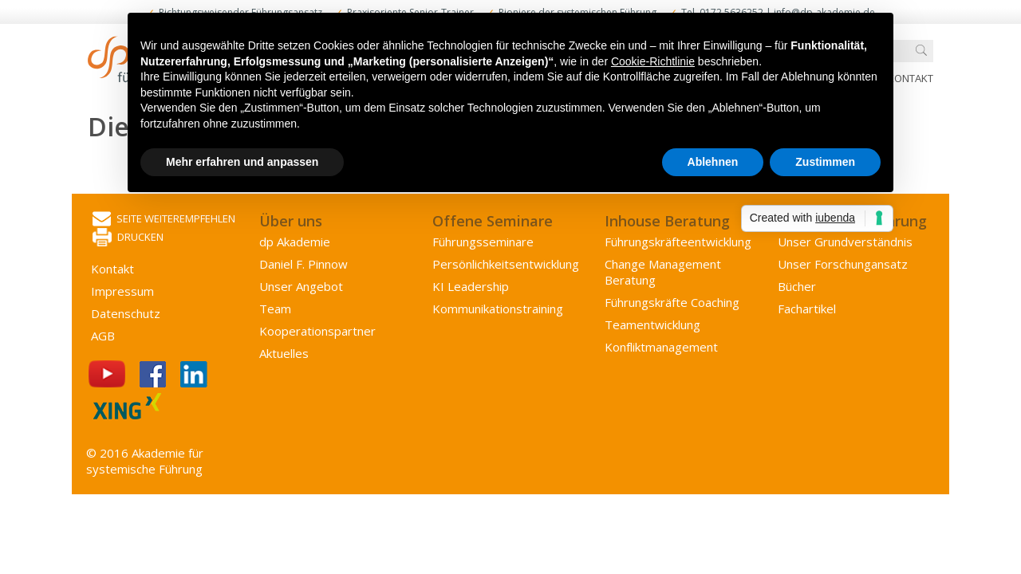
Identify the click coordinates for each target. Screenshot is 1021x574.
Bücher (797, 286)
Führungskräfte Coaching (672, 302)
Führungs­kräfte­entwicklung (678, 242)
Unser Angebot (301, 286)
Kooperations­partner (317, 331)
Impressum (122, 291)
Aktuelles (284, 353)
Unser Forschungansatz (843, 264)
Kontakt (910, 78)
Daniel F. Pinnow (303, 264)
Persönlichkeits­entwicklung (505, 264)
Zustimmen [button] (825, 161)
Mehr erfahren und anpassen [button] (242, 161)
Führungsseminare (483, 242)
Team (275, 308)
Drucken (128, 238)
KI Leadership (470, 286)
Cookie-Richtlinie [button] (653, 61)
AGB (103, 336)
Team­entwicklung (652, 324)
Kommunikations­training (497, 308)
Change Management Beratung (663, 272)
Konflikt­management (661, 347)
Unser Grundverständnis (845, 242)
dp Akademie (294, 242)
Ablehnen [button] (713, 161)
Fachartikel (807, 308)
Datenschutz (125, 313)
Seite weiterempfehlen (164, 219)
